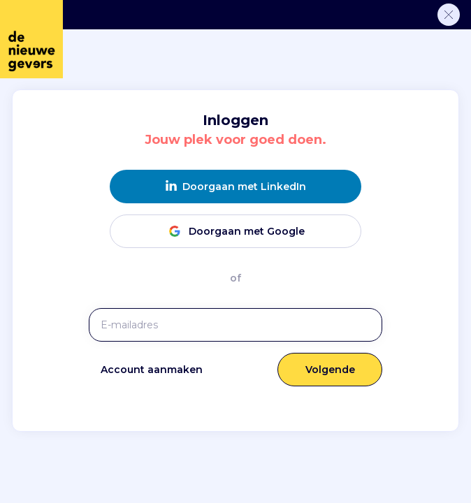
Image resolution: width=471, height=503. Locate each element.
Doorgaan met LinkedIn (236, 186)
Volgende (330, 369)
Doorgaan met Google (235, 231)
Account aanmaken (152, 369)
